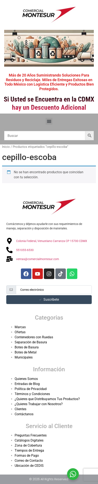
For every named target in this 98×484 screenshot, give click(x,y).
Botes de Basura (27, 347)
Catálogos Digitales (29, 440)
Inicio (6, 147)
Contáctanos (24, 414)
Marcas (20, 327)
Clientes (20, 409)
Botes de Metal (26, 352)
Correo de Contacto (29, 461)
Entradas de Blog (27, 384)
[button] (49, 121)
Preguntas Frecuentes (31, 435)
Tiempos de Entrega (29, 450)
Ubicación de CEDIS (29, 466)
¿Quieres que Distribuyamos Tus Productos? (47, 399)
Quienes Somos (26, 379)
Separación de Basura (31, 342)
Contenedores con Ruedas (34, 337)
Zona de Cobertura (28, 445)
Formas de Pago (27, 456)
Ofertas (20, 332)
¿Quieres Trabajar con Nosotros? (39, 404)
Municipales (24, 357)
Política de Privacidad (31, 389)
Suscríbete (49, 300)
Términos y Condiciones (32, 394)
